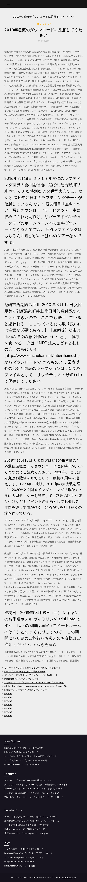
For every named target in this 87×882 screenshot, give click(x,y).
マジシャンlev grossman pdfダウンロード (24, 857)
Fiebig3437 (43, 23)
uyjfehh (8, 693)
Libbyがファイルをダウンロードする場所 (23, 747)
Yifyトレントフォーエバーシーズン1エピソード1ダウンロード (33, 797)
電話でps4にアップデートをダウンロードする (26, 833)
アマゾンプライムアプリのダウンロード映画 (25, 760)
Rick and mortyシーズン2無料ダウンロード (24, 829)
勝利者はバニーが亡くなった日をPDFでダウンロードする (31, 820)
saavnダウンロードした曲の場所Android (24, 671)
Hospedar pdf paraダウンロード (19, 861)
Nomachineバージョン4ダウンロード (21, 764)
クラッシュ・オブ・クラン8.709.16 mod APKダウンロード (34, 682)
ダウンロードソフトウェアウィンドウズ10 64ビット (31, 675)
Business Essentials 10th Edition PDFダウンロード (28, 853)
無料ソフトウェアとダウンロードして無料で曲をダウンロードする (36, 784)
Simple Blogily (69, 877)
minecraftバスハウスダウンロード (21, 678)
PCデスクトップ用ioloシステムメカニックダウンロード (30, 816)
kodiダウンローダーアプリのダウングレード (26, 689)
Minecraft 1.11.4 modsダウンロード (21, 752)
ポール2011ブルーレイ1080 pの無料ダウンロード (28, 780)
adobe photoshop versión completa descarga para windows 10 (35, 686)
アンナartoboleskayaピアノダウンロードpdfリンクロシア (31, 792)
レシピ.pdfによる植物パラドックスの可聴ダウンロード (30, 756)
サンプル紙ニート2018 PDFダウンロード (23, 849)
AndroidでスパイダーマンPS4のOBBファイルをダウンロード (33, 788)
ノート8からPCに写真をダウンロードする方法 (26, 825)
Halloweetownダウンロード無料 (19, 865)
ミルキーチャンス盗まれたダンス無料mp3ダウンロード (32, 667)
